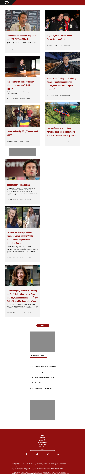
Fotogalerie (42, 445)
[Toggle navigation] (80, 2)
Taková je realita (40, 383)
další (42, 325)
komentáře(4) (27, 98)
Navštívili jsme (42, 442)
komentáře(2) (28, 257)
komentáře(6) (67, 141)
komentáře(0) (27, 49)
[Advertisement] (42, 342)
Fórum (42, 436)
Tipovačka (42, 438)
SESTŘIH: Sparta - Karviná (43, 372)
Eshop (42, 449)
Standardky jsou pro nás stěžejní (45, 366)
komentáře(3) (67, 45)
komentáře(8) (27, 141)
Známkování (42, 440)
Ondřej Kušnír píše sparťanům (44, 377)
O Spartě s (42, 447)
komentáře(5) (27, 199)
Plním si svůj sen (40, 361)
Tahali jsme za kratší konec (43, 388)
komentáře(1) (27, 312)
